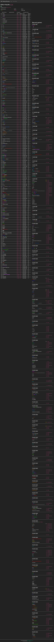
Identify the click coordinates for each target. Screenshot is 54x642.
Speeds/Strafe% (11, 12)
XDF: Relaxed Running (5, 1)
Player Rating (15, 1)
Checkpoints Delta (26, 12)
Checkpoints (18, 12)
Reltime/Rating (4, 12)
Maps (11, 1)
